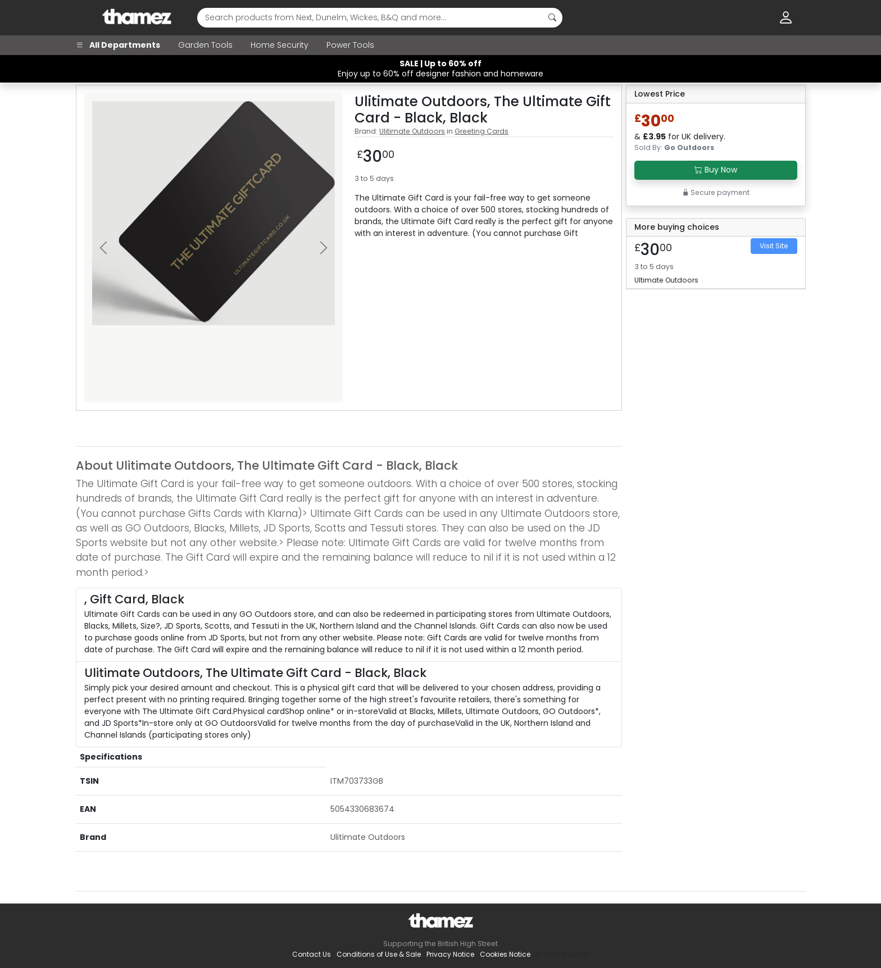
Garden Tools (205, 45)
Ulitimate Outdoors (412, 131)
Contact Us (311, 954)
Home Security (279, 45)
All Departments (118, 45)
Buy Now (715, 169)
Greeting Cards (481, 131)
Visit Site (774, 246)
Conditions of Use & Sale (379, 954)
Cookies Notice (505, 954)
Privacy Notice (450, 954)
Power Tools (350, 45)
